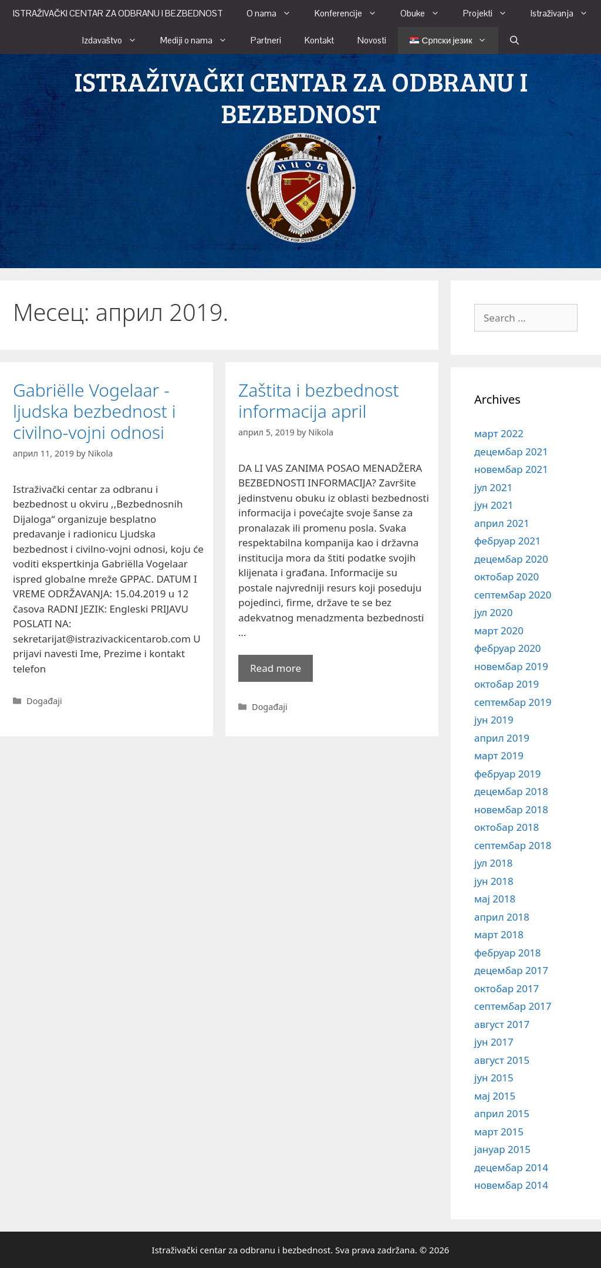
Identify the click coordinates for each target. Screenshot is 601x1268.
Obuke (425, 13)
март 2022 (499, 433)
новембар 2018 (511, 809)
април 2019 (501, 738)
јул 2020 (493, 612)
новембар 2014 (511, 1185)
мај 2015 (494, 1096)
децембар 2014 (511, 1167)
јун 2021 (494, 505)
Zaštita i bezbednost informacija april (318, 400)
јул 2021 (493, 487)
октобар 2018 (506, 827)
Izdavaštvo (115, 40)
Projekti (491, 13)
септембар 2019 (512, 702)
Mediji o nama (199, 40)
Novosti (371, 40)
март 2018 (499, 934)
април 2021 (501, 523)
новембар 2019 (511, 666)
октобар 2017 (506, 988)
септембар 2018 (512, 845)
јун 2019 (494, 719)
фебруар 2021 (507, 540)
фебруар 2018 (507, 952)
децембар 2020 (511, 559)
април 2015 (501, 1113)
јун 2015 (494, 1077)
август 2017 (501, 1024)
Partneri (266, 40)
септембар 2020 (512, 594)
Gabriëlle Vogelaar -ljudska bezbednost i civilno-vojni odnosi (94, 411)
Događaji (44, 700)
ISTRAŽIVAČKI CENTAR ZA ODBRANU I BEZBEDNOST (118, 13)
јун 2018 (494, 881)
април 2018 (501, 917)
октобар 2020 (506, 576)
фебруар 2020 (507, 648)
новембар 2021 (511, 469)
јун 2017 (494, 1042)
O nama (275, 13)
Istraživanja (565, 13)
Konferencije (352, 13)
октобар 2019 (506, 684)
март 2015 (499, 1131)
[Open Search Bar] (514, 40)
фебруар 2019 (507, 773)
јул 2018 (493, 863)
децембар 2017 (511, 970)
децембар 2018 (511, 791)
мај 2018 (494, 898)
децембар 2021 (511, 451)
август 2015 (501, 1060)
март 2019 (499, 755)
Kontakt (319, 40)
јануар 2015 (502, 1149)
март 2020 (499, 630)
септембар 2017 (512, 1006)
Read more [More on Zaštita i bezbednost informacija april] (275, 668)
